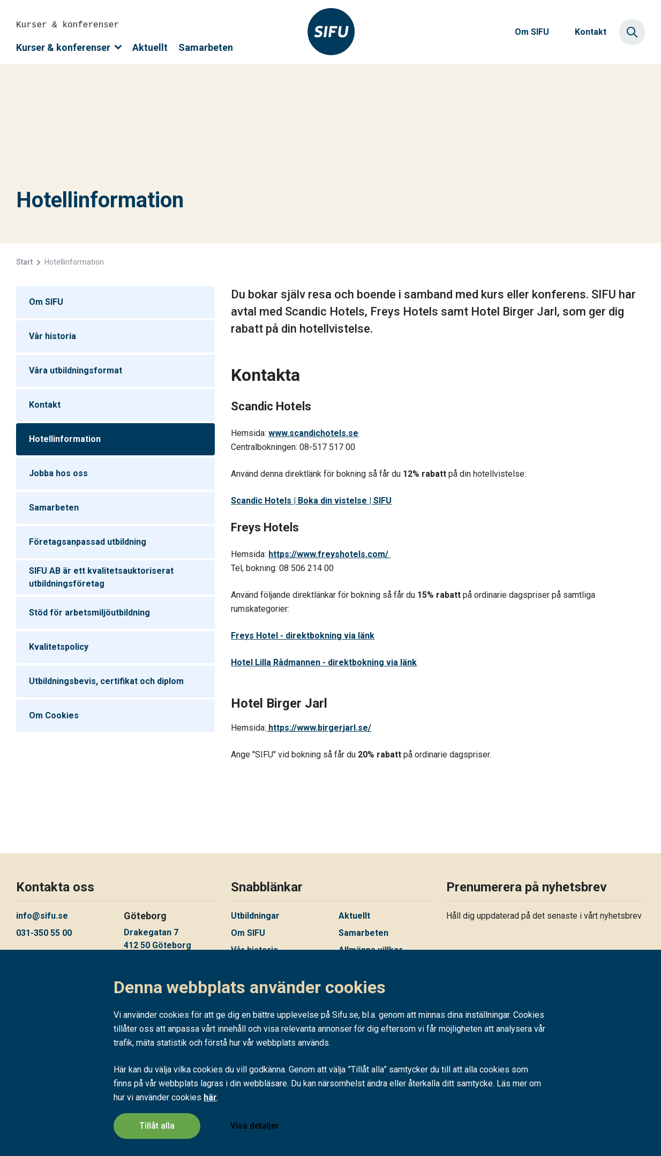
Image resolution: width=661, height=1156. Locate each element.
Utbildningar (255, 916)
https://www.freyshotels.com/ (329, 554)
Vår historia (52, 336)
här (210, 1097)
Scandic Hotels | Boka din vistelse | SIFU (311, 501)
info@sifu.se (42, 916)
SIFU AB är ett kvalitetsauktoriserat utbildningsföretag (101, 577)
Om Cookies (54, 715)
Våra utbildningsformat (75, 370)
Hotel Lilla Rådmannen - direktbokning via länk (324, 662)
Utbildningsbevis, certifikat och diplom (106, 681)
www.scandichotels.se (313, 433)
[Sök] (632, 32)
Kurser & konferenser (69, 47)
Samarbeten (205, 47)
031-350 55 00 (44, 933)
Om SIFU (532, 32)
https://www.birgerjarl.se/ (318, 728)
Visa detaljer (254, 1126)
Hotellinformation (65, 439)
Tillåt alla (157, 1126)
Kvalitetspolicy (58, 647)
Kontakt (590, 32)
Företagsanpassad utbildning (87, 542)
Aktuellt (150, 47)
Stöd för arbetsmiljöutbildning (89, 612)
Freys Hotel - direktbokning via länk (302, 635)
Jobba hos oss (58, 473)
